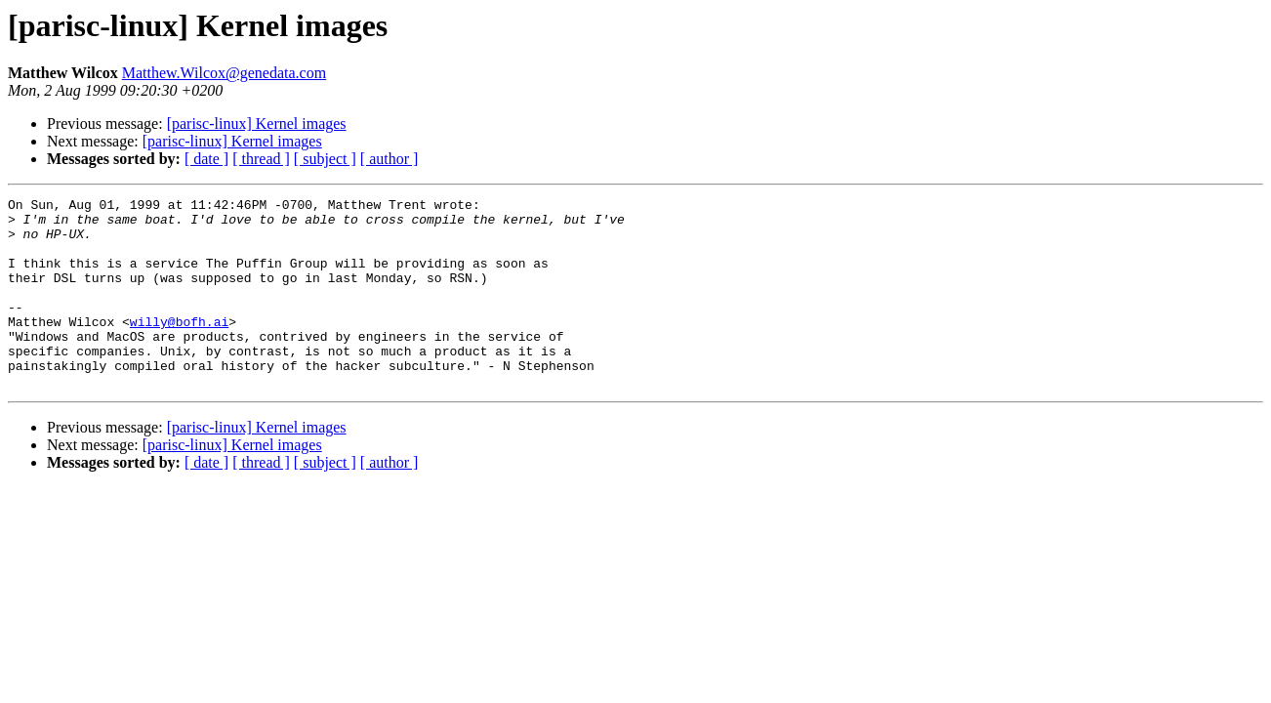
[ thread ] (261, 158)
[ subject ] (325, 158)
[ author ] (389, 158)
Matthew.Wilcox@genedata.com (224, 72)
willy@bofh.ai (179, 347)
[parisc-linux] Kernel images (257, 123)
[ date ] (206, 158)
